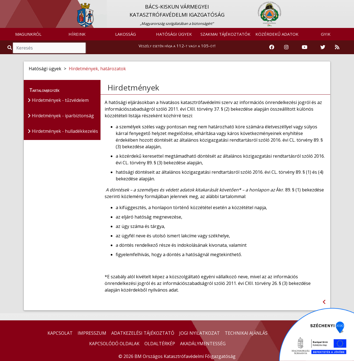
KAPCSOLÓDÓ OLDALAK (114, 344)
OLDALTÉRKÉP (159, 344)
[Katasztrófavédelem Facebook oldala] (272, 47)
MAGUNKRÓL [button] (28, 34)
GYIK (326, 34)
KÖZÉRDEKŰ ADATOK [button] (276, 34)
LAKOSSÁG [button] (125, 34)
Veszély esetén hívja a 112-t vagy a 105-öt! (177, 45)
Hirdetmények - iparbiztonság (61, 116)
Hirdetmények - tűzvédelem (58, 100)
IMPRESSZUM (92, 333)
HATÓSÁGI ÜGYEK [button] (174, 34)
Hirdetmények (133, 87)
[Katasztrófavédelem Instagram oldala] (286, 47)
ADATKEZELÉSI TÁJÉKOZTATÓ (142, 333)
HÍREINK (77, 34)
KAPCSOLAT (60, 333)
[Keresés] (49, 48)
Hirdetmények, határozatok (97, 69)
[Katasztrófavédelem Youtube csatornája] (304, 47)
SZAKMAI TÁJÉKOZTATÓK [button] (225, 34)
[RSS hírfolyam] (337, 47)
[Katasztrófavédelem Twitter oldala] (323, 47)
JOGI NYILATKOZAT (199, 333)
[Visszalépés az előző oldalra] (324, 302)
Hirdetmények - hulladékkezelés (63, 131)
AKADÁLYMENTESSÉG (203, 344)
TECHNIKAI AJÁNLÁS (246, 333)
